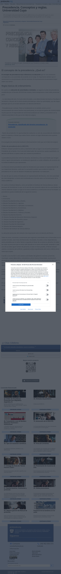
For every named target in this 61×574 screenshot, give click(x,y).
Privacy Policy (38, 309)
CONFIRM (21, 304)
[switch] (47, 285)
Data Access (30, 309)
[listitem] (31, 282)
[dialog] (30, 287)
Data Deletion (23, 309)
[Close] (53, 265)
